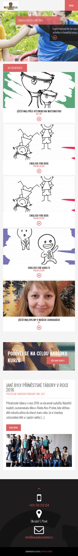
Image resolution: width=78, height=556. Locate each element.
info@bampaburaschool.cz (39, 537)
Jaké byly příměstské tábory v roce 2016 (37, 387)
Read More (13, 427)
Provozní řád (47, 551)
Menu (71, 5)
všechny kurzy (57, 360)
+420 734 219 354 (39, 505)
